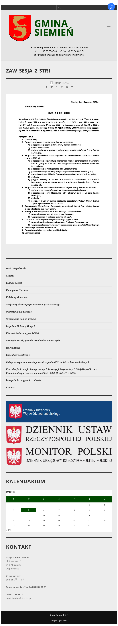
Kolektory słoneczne (17, 297)
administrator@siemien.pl (71, 54)
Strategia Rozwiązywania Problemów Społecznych (33, 340)
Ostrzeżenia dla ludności (19, 311)
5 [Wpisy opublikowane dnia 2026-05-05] (29, 509)
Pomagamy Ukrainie (17, 290)
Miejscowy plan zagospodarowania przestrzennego (33, 304)
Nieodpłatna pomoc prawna (21, 318)
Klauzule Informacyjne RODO (22, 333)
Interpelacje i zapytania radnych (23, 380)
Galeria (10, 275)
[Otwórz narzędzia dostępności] (111, 6)
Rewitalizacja (13, 347)
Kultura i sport (14, 282)
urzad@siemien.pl (46, 54)
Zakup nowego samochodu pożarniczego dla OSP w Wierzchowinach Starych (48, 362)
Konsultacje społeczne (18, 354)
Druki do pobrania (16, 268)
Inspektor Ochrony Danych (20, 326)
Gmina (58, 83)
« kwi (8, 526)
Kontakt (10, 387)
